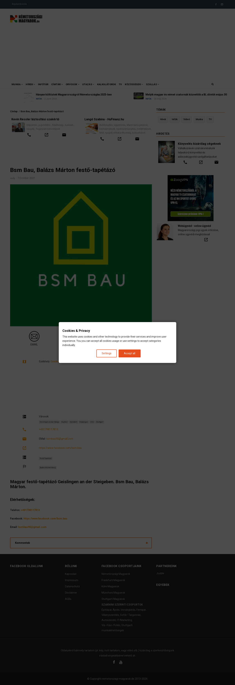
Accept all (129, 353)
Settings (106, 353)
